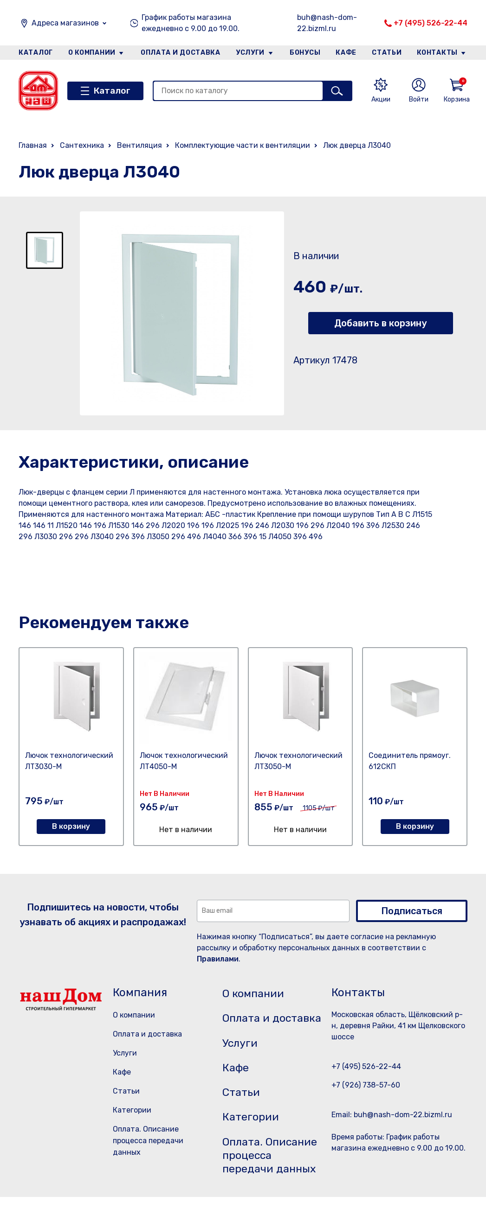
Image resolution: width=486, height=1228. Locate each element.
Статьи (387, 53)
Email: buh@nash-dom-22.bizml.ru (391, 1114)
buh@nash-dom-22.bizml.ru (327, 23)
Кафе (346, 53)
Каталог (35, 53)
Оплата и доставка (180, 53)
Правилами (218, 958)
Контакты (438, 53)
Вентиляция (139, 145)
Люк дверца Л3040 (357, 145)
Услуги (250, 53)
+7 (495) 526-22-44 (430, 23)
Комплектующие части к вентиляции (242, 145)
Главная (33, 145)
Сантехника (82, 145)
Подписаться (411, 910)
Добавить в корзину (380, 323)
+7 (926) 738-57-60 (365, 1085)
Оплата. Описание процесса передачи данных (148, 1141)
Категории (132, 1110)
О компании (92, 53)
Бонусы (305, 53)
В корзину (71, 826)
